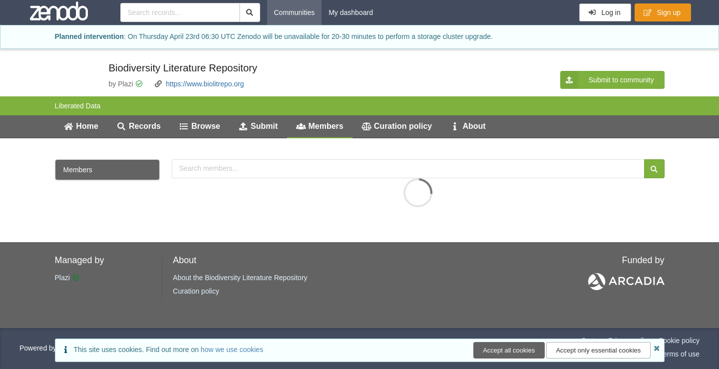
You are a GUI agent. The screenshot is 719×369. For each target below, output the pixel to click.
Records (138, 126)
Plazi (62, 278)
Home (81, 126)
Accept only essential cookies (598, 350)
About (468, 126)
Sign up (662, 12)
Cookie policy (679, 341)
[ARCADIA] (626, 288)
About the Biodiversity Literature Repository (240, 278)
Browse (199, 126)
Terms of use (680, 354)
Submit (258, 126)
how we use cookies (232, 350)
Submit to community (607, 80)
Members (320, 126)
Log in (604, 12)
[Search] (250, 12)
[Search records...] (180, 12)
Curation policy (396, 126)
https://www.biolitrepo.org (205, 84)
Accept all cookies (509, 350)
